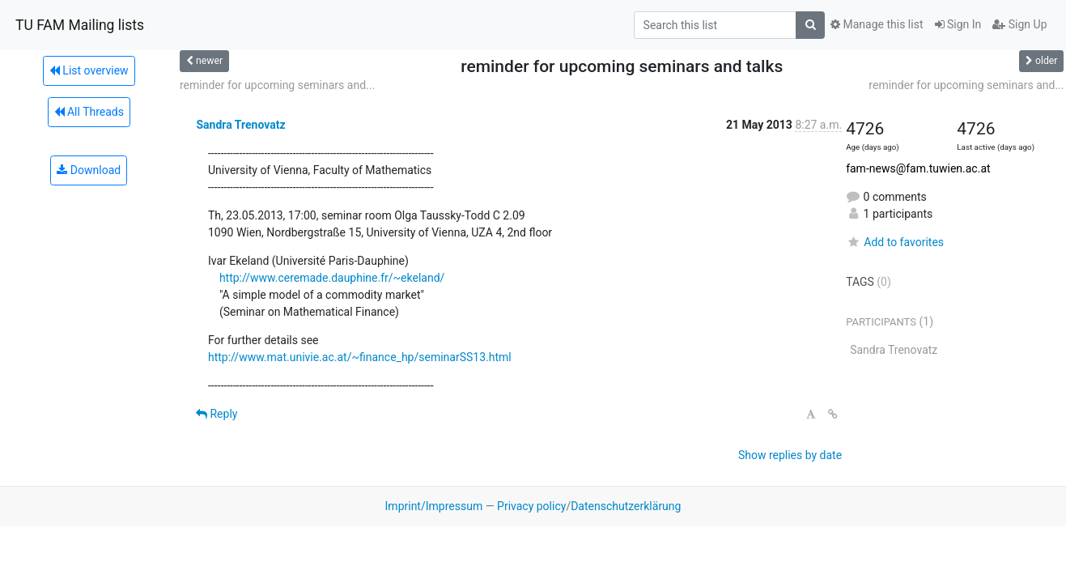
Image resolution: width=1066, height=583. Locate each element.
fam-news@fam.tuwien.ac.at (918, 168)
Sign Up (1019, 24)
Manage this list (876, 24)
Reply (216, 413)
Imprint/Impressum (434, 506)
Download (89, 170)
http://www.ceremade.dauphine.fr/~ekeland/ (331, 277)
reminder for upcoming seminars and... (277, 85)
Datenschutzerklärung (626, 506)
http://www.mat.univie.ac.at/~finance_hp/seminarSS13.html (360, 357)
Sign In (958, 24)
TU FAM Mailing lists (79, 25)
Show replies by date (790, 455)
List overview (89, 70)
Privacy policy (531, 506)
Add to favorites (895, 242)
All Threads (89, 111)
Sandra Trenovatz (240, 124)
